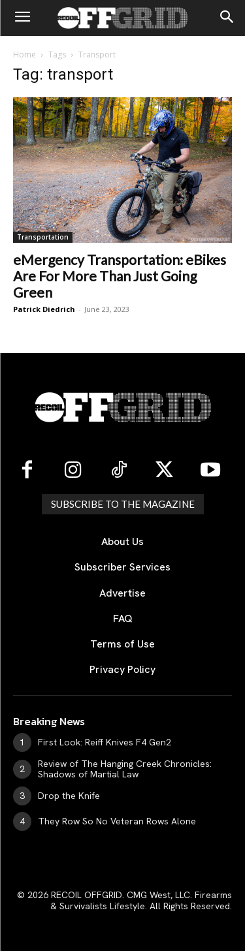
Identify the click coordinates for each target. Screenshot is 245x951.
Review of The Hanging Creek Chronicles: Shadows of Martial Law (125, 769)
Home (24, 54)
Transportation (43, 237)
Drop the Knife (69, 796)
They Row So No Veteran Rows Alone (117, 821)
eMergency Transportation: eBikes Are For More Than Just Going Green (119, 275)
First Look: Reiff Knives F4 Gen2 (104, 742)
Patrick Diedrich (44, 309)
